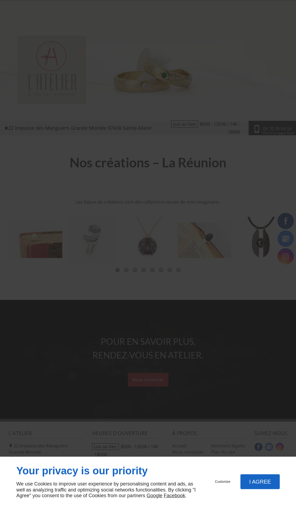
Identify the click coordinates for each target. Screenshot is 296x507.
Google (154, 495)
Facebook (174, 495)
